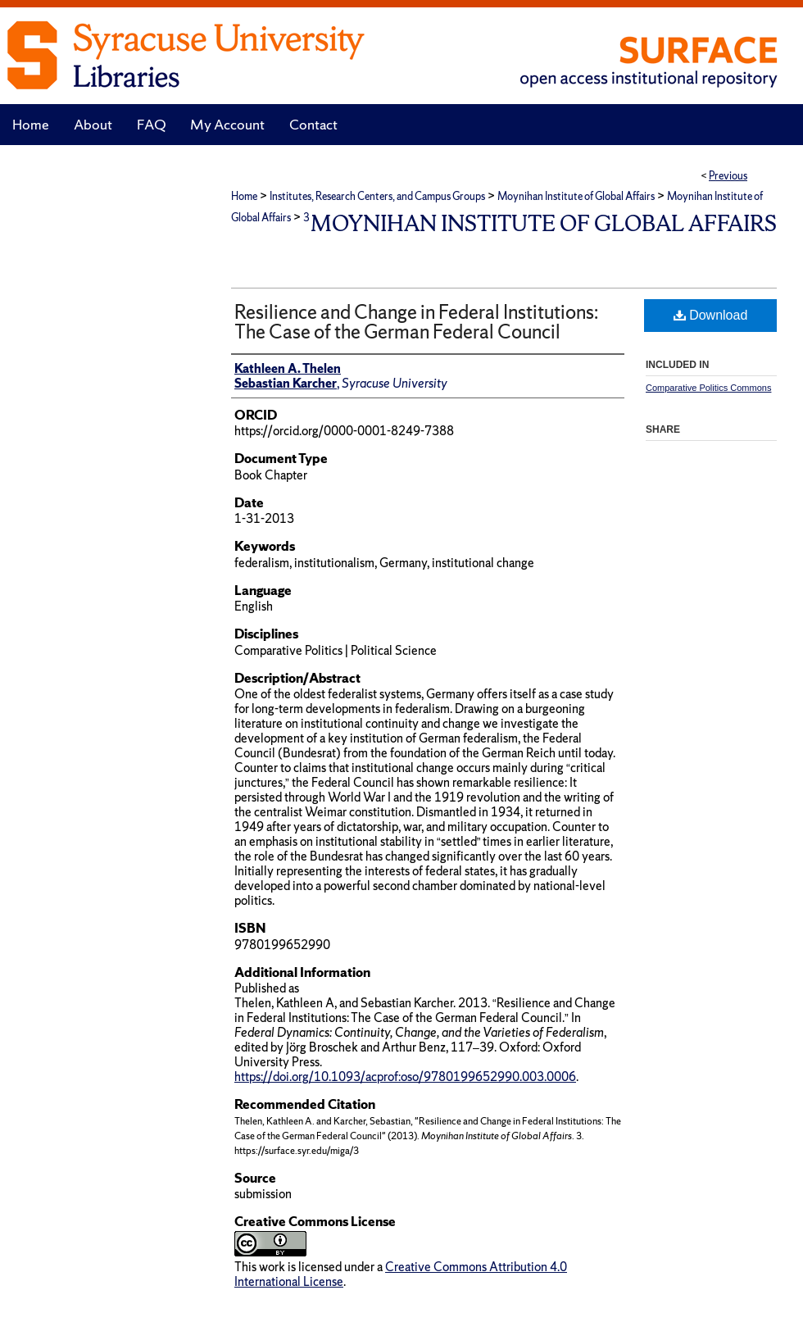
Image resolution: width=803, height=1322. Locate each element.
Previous (728, 176)
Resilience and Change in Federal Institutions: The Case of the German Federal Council (416, 321)
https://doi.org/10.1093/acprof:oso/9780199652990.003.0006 (405, 1076)
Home (244, 196)
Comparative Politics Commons (708, 388)
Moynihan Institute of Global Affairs (576, 196)
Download (711, 315)
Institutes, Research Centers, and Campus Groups (377, 196)
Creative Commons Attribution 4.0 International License (400, 1274)
